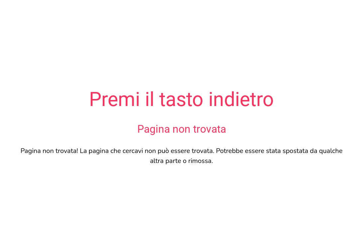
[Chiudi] (11, 11)
